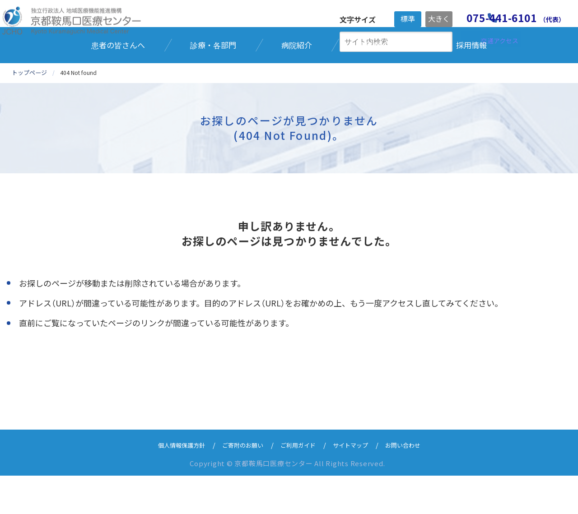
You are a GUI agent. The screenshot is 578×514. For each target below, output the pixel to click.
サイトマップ (357, 483)
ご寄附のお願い (238, 483)
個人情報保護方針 (170, 483)
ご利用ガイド (299, 483)
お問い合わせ (415, 483)
